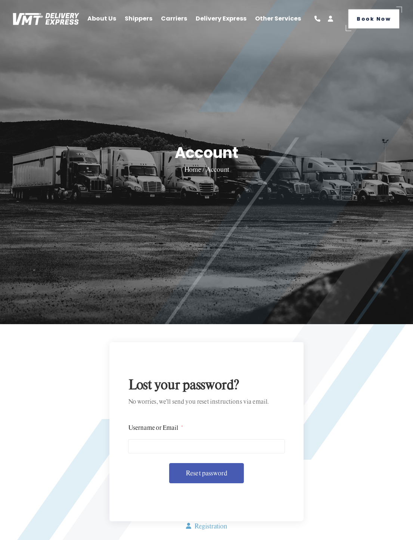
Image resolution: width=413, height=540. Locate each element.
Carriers (174, 18)
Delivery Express (221, 18)
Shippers (138, 18)
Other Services (278, 18)
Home (193, 169)
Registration (206, 526)
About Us (101, 18)
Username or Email (155, 427)
